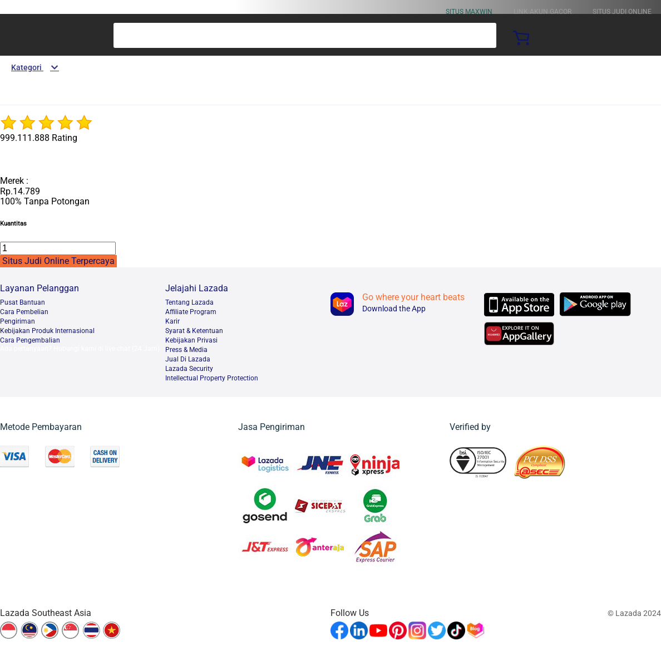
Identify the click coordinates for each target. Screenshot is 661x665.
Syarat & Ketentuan (194, 331)
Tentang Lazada (189, 302)
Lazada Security (189, 369)
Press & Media (186, 350)
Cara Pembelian (24, 312)
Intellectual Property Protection (211, 378)
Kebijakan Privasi (191, 340)
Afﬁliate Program (190, 312)
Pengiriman (17, 321)
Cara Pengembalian (30, 340)
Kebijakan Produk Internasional (47, 331)
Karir (172, 321)
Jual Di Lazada (187, 359)
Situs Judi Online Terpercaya (58, 261)
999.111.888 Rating (38, 138)
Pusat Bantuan (22, 302)
